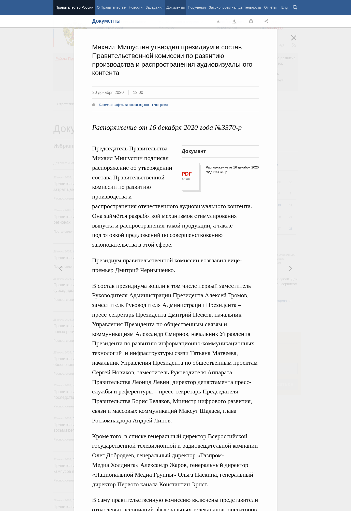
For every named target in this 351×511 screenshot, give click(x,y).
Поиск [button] (295, 7)
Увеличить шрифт (235, 21)
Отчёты (270, 7)
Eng (284, 7)
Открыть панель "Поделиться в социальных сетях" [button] (267, 21)
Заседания (154, 7)
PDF (187, 174)
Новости (135, 7)
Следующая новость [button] (60, 268)
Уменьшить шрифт (218, 21)
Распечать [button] (251, 21)
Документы (175, 7)
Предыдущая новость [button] (290, 268)
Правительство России (74, 7)
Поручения (197, 7)
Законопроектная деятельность (235, 7)
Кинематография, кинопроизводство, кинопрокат (133, 105)
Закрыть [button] (297, 41)
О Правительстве (111, 7)
